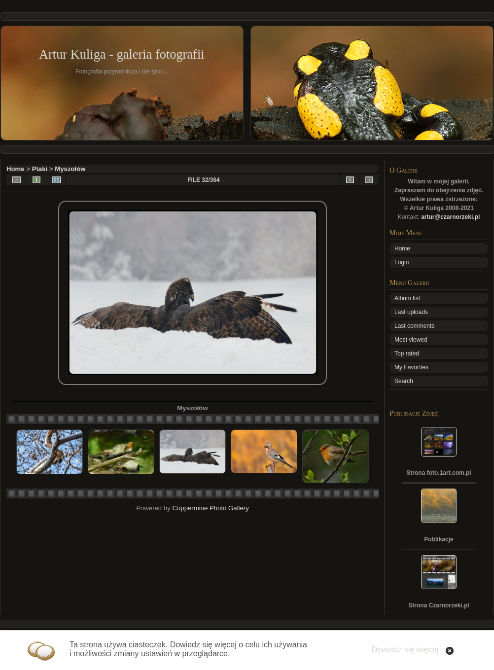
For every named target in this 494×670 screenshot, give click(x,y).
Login (401, 262)
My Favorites (411, 367)
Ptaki (40, 169)
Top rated (406, 353)
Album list (407, 298)
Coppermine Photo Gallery (210, 508)
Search (403, 381)
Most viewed (410, 339)
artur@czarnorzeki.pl (450, 216)
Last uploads (411, 312)
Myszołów (70, 169)
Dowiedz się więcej (405, 649)
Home (15, 169)
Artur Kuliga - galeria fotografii (122, 54)
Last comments (414, 325)
